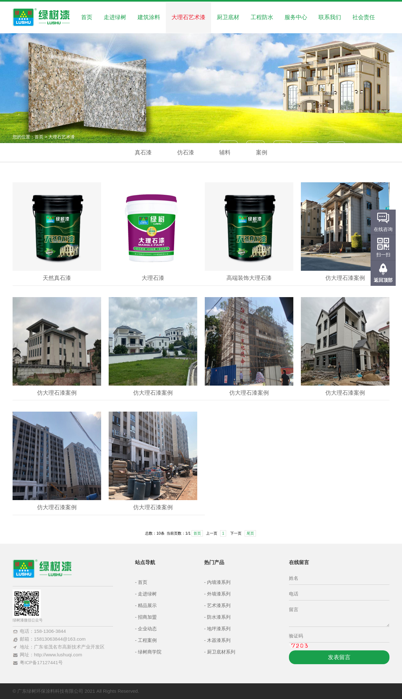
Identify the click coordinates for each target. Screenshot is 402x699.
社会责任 (363, 17)
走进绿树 (115, 17)
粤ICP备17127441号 (41, 662)
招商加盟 (147, 617)
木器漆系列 (219, 640)
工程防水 (262, 17)
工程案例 (147, 640)
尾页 (250, 533)
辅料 (225, 152)
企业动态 (147, 628)
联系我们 (329, 17)
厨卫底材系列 (221, 651)
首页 (86, 17)
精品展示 (147, 605)
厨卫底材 (228, 17)
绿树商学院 (149, 651)
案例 (261, 152)
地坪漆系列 (219, 628)
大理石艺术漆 (188, 17)
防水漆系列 (219, 617)
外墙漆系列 (219, 593)
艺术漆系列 (219, 605)
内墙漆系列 (219, 582)
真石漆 (143, 152)
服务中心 (296, 17)
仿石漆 (185, 152)
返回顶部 (383, 280)
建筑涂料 (149, 17)
